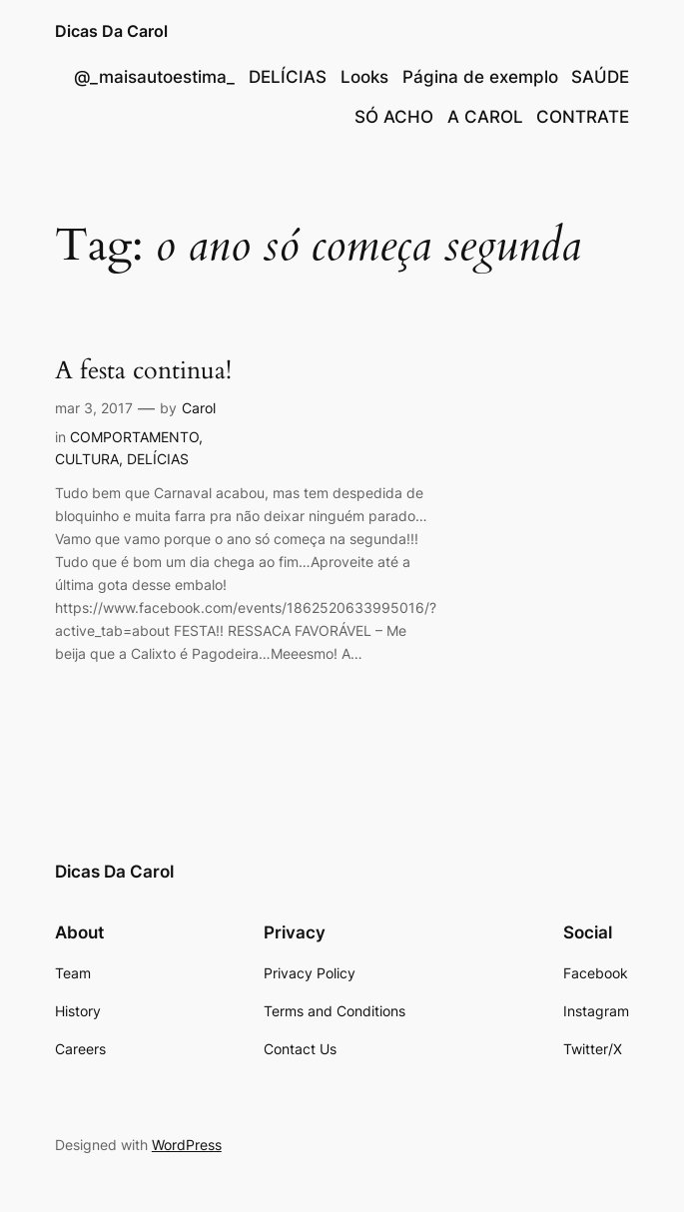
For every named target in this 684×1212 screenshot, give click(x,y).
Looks (364, 77)
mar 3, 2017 (94, 407)
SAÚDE (600, 77)
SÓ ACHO (393, 117)
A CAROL (485, 117)
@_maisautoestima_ (154, 77)
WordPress (187, 1144)
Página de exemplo (480, 77)
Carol (199, 407)
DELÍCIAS (288, 77)
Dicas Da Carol (111, 31)
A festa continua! (143, 370)
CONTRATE (582, 117)
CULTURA (87, 458)
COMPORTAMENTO (134, 436)
